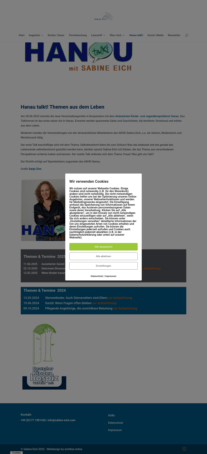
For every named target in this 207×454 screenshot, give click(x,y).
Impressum (110, 276)
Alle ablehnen (103, 256)
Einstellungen (103, 265)
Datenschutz (97, 276)
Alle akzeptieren (103, 246)
